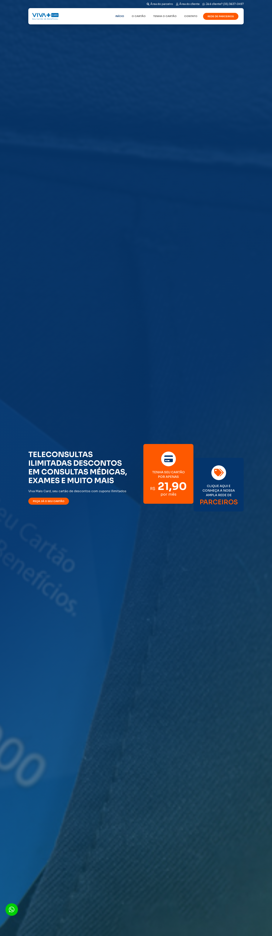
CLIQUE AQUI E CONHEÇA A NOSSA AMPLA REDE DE (218, 490)
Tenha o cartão (165, 16)
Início (119, 16)
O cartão (139, 16)
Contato (190, 16)
